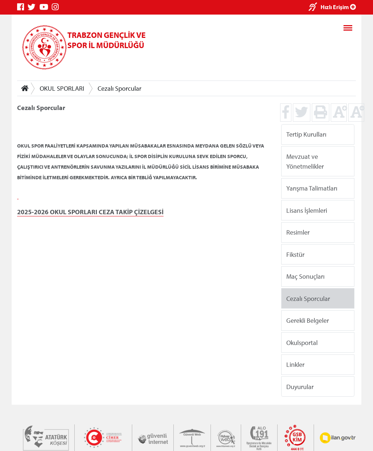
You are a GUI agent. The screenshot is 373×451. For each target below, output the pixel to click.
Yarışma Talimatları (311, 188)
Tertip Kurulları (306, 134)
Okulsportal (302, 342)
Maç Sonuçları (305, 276)
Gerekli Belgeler (307, 320)
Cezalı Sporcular (119, 88)
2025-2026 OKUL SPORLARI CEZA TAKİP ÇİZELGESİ (90, 212)
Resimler (298, 232)
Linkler (295, 364)
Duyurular (300, 386)
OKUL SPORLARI (62, 88)
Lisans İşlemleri (306, 210)
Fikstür (295, 254)
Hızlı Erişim (338, 7)
